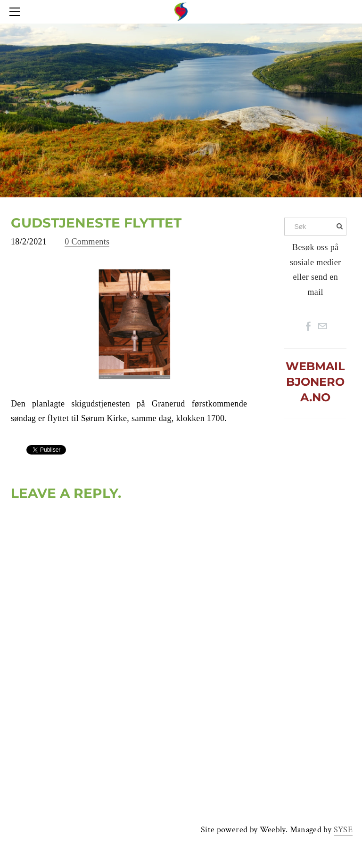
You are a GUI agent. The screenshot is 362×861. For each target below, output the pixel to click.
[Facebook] (308, 326)
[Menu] (16, 11)
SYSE (343, 829)
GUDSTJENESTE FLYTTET (96, 223)
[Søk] (315, 227)
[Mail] (322, 326)
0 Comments (87, 241)
